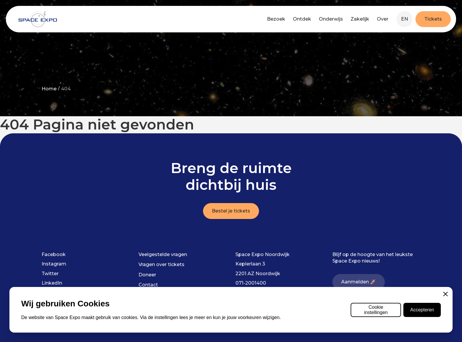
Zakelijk (360, 19)
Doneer (147, 275)
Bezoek (276, 19)
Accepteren (422, 309)
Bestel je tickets (231, 211)
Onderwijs (331, 19)
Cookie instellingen (376, 310)
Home (49, 89)
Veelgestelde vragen (162, 254)
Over (382, 19)
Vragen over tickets (161, 264)
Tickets (433, 19)
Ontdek (302, 19)
